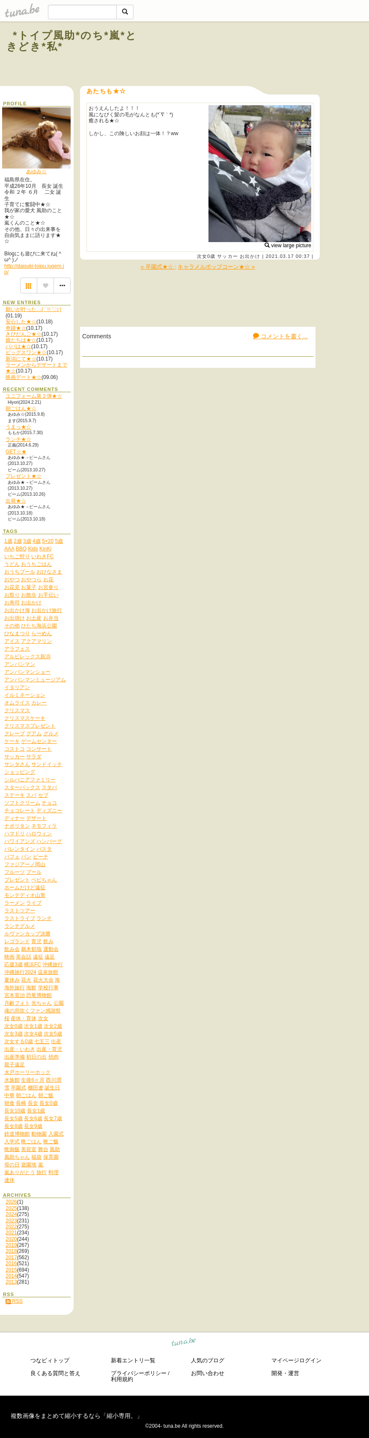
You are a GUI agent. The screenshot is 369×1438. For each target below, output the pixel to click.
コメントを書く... (280, 336)
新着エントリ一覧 (133, 1360)
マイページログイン (296, 1360)
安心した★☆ (21, 322)
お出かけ (250, 256)
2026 (11, 1202)
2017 (11, 1257)
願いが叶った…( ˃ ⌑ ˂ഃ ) (33, 309)
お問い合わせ (207, 1373)
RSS (14, 1301)
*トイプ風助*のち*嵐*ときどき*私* (71, 41)
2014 (11, 1276)
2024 (11, 1214)
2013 (11, 1282)
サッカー (227, 256)
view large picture (288, 246)
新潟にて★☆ (21, 359)
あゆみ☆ (36, 172)
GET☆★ (16, 452)
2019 (11, 1245)
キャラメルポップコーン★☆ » (216, 266)
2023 (11, 1221)
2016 (11, 1263)
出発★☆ (16, 501)
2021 (11, 1233)
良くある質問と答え (55, 1373)
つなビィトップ (49, 1360)
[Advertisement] (259, 54)
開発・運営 (285, 1373)
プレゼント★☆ (24, 476)
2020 (11, 1239)
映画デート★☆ (24, 377)
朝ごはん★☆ (21, 408)
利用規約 (122, 1379)
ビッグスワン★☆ (26, 352)
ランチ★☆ (18, 439)
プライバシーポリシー (139, 1373)
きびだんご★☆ (24, 334)
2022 (11, 1227)
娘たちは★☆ (21, 340)
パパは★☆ (18, 346)
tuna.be (184, 1343)
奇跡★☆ (16, 328)
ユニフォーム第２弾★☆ (34, 396)
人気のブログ (207, 1360)
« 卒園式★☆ (157, 266)
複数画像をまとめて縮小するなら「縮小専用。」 (77, 1415)
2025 (11, 1208)
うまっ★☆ (18, 427)
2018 (11, 1251)
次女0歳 (206, 256)
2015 (11, 1270)
